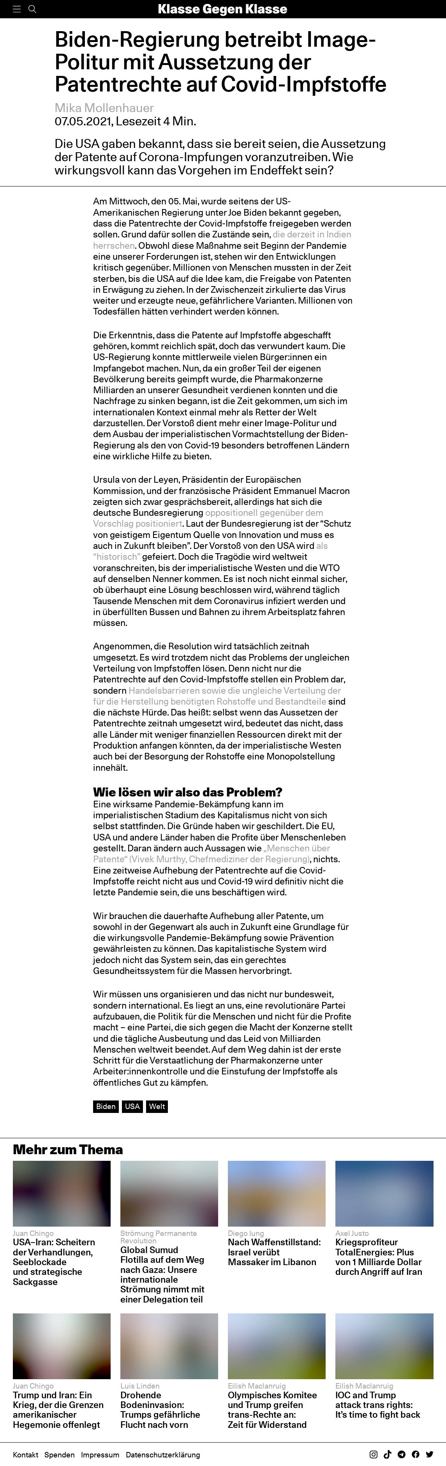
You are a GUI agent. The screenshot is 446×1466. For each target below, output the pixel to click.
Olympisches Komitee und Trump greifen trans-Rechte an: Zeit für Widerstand (272, 1410)
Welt (157, 1106)
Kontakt (25, 1454)
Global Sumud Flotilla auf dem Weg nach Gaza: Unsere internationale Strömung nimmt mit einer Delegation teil (162, 1274)
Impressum (100, 1454)
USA (132, 1106)
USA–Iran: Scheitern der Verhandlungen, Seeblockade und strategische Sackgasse (54, 1262)
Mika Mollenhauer (104, 107)
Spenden (59, 1454)
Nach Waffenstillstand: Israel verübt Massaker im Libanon (274, 1252)
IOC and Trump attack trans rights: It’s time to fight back (377, 1405)
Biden (106, 1106)
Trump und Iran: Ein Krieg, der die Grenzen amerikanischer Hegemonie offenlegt (58, 1410)
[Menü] (17, 9)
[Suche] (32, 9)
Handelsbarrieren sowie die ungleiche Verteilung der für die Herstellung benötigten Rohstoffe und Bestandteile (217, 696)
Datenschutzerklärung (163, 1454)
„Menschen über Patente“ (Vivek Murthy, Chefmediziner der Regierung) (211, 853)
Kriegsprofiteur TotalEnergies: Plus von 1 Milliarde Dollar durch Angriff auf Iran (378, 1257)
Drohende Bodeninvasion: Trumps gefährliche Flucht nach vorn (160, 1410)
